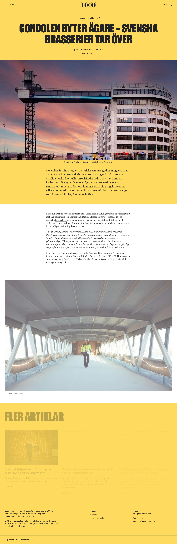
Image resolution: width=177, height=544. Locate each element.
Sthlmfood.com (26, 539)
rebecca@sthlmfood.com (144, 520)
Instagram (94, 510)
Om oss (93, 514)
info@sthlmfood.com (142, 513)
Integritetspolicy (97, 518)
